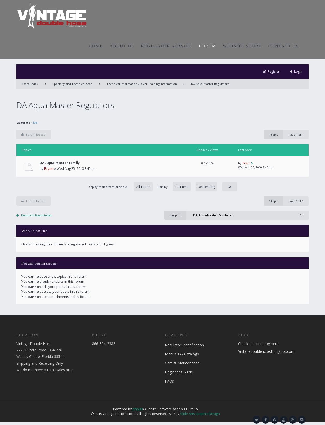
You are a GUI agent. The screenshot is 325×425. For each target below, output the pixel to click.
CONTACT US (283, 46)
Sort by (187, 186)
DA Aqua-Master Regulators (210, 84)
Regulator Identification (184, 344)
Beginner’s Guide (179, 372)
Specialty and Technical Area (72, 84)
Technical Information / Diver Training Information (142, 84)
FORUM (207, 46)
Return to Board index (36, 215)
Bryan (49, 168)
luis (35, 122)
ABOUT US (122, 46)
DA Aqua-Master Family (60, 162)
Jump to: (175, 215)
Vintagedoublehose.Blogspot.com (266, 351)
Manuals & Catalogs (182, 353)
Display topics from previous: (120, 186)
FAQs (169, 381)
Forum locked (33, 134)
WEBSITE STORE (242, 46)
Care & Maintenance (182, 363)
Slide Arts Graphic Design (200, 413)
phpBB (138, 409)
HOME (96, 46)
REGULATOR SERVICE (166, 46)
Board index (29, 84)
